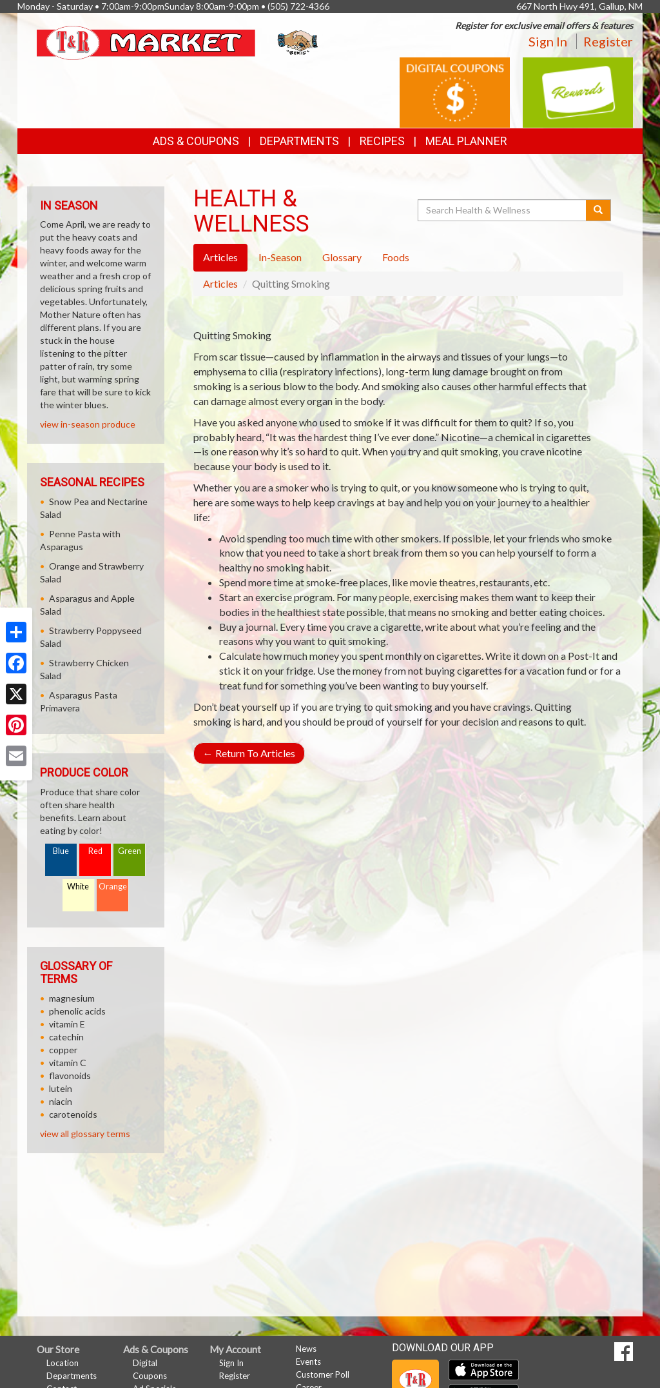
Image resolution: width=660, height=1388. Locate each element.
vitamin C (67, 1062)
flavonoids (70, 1075)
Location (62, 1363)
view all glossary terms (85, 1133)
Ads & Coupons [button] (196, 141)
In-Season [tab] (280, 257)
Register (608, 41)
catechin (66, 1036)
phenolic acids (77, 1011)
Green (129, 851)
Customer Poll (322, 1374)
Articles (220, 283)
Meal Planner (466, 141)
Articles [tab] (220, 257)
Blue (61, 851)
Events (308, 1361)
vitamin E (67, 1023)
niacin (60, 1101)
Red (95, 851)
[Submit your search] (598, 210)
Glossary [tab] (342, 257)
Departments (71, 1376)
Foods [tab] (395, 257)
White (78, 886)
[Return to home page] (178, 41)
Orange (113, 886)
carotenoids (73, 1114)
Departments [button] (299, 141)
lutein (60, 1088)
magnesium (72, 998)
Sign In (548, 41)
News (306, 1348)
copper (63, 1049)
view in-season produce (87, 424)
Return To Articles (249, 753)
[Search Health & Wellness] (503, 210)
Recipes (382, 141)
